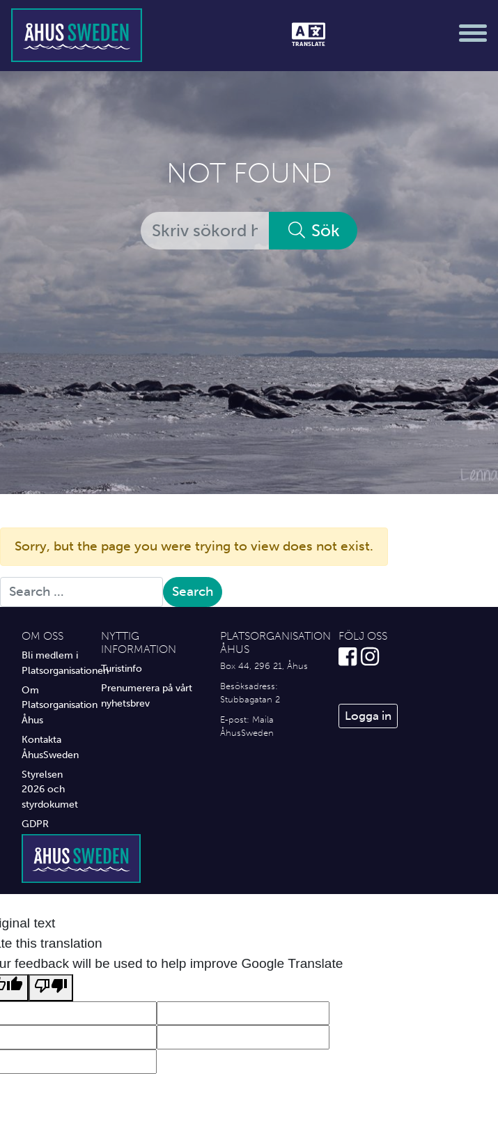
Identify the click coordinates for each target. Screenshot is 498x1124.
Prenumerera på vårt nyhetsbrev (146, 695)
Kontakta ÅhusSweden (50, 747)
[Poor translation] (51, 987)
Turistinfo (121, 668)
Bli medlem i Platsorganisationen (51, 663)
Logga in (368, 716)
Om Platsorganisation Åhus (51, 705)
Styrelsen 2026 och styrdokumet (50, 789)
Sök (313, 230)
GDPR (35, 823)
